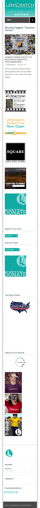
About (29, 11)
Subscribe (10, 249)
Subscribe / (13, 11)
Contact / (22, 11)
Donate (9, 236)
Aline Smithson (11, 64)
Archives (8, 468)
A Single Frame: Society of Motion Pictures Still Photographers (18, 59)
